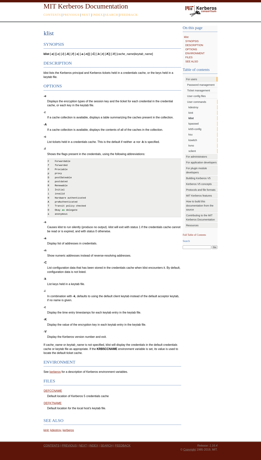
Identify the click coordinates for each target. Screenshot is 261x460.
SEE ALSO (191, 61)
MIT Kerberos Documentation (86, 6)
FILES (188, 57)
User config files (196, 96)
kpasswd (193, 123)
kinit (190, 112)
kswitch (192, 140)
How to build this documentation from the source (199, 205)
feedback (129, 14)
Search (111, 14)
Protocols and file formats (200, 189)
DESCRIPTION (194, 45)
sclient (192, 151)
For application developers (201, 162)
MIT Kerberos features (199, 195)
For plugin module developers (196, 170)
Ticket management (198, 90)
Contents (52, 14)
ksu (190, 134)
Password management (201, 84)
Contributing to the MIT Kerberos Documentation (200, 217)
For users (191, 79)
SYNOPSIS (192, 41)
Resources (192, 225)
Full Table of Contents (194, 234)
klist (186, 37)
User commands (196, 101)
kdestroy (193, 107)
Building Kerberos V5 (198, 178)
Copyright (189, 449)
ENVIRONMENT (194, 53)
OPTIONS (191, 49)
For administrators (196, 156)
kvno (191, 145)
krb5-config (194, 129)
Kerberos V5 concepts (199, 184)
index (97, 14)
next (86, 14)
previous (71, 14)
